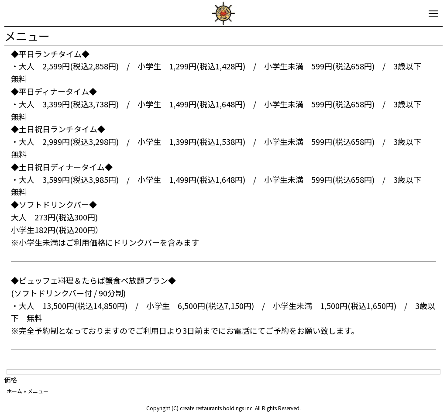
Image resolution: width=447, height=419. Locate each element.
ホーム (14, 391)
